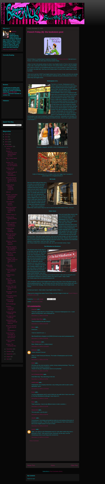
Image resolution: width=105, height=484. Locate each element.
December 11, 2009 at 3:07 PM (40, 359)
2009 (6, 144)
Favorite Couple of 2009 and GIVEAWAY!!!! (11, 173)
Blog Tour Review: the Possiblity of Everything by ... (11, 248)
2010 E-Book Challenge (10, 300)
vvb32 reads (35, 382)
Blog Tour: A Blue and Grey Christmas (11, 254)
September (9, 354)
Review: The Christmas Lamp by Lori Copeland (11, 164)
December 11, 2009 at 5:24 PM (40, 371)
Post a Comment (34, 440)
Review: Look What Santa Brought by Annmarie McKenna (11, 197)
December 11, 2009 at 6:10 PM (40, 379)
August (8, 356)
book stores (35, 301)
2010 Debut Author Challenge (11, 296)
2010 (6, 142)
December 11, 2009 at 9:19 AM (40, 315)
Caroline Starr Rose (37, 319)
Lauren (33, 429)
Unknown (34, 350)
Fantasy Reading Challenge (11, 312)
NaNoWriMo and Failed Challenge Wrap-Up (11, 321)
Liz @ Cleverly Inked (37, 374)
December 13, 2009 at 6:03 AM (40, 426)
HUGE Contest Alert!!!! (10, 341)
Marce (33, 327)
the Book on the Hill (62, 59)
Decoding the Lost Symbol (11, 292)
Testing (8, 148)
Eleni (33, 402)
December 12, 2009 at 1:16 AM (40, 398)
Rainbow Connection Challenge (10, 308)
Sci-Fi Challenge (11, 304)
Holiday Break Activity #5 (10, 168)
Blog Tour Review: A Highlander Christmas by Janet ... (11, 210)
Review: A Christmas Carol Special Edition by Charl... (11, 153)
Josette (34, 418)
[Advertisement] (52, 453)
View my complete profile (10, 49)
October (8, 351)
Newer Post (31, 465)
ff (38, 301)
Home (53, 465)
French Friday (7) (11, 214)
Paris (41, 301)
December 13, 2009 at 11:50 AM (40, 437)
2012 (6, 137)
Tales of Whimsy (36, 342)
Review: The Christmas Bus (11, 345)
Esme (33, 392)
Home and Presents (9, 265)
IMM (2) (8, 192)
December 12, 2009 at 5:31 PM (40, 406)
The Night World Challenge (10, 316)
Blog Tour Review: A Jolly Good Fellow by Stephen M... (11, 236)
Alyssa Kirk (35, 410)
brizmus (13, 31)
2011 (6, 139)
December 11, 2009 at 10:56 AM (40, 346)
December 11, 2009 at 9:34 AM (40, 323)
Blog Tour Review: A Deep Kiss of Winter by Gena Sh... (11, 180)
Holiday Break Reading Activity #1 (11, 218)
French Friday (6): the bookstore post (11, 270)
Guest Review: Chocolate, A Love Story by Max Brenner (10, 335)
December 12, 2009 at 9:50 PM (40, 414)
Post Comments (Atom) (56, 471)
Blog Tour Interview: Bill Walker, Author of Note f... (11, 281)
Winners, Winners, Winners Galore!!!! (11, 242)
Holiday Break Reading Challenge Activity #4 (10, 187)
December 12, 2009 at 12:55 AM (40, 388)
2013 (6, 134)
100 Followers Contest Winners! (10, 203)
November (9, 349)
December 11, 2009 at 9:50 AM (40, 338)
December (9, 146)
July (7, 359)
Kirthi (33, 363)
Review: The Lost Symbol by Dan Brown (11, 287)
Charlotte (34, 309)
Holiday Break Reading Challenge (10, 230)
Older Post (74, 465)
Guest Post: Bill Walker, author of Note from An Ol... (11, 260)
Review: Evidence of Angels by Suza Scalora (11, 224)
